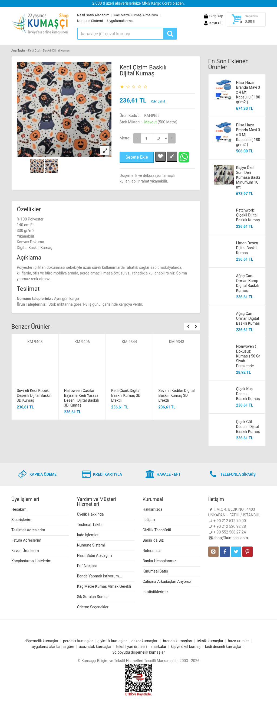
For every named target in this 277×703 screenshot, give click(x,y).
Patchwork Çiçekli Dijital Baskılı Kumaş (248, 215)
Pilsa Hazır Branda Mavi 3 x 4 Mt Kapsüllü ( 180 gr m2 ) (248, 92)
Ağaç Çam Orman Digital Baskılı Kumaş (248, 318)
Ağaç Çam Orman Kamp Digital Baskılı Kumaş (247, 283)
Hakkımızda (152, 509)
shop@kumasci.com (230, 538)
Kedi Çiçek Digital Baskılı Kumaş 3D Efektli (125, 395)
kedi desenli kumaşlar (223, 646)
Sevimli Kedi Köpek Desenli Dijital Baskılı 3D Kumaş (34, 395)
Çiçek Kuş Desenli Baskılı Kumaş (248, 394)
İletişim (149, 519)
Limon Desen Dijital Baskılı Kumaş (247, 248)
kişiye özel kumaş (186, 646)
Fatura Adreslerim (26, 540)
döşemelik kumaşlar (41, 641)
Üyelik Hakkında (90, 514)
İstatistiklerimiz (155, 592)
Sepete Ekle (137, 157)
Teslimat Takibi (90, 524)
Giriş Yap (213, 16)
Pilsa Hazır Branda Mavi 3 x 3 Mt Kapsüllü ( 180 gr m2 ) (248, 135)
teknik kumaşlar (210, 641)
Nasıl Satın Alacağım (93, 15)
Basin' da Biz (153, 540)
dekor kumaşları (145, 641)
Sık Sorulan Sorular (93, 597)
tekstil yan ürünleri (131, 646)
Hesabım (19, 509)
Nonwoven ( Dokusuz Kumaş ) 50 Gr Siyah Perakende (248, 356)
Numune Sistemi (90, 21)
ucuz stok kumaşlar (95, 646)
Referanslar (152, 550)
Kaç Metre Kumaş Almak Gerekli (104, 586)
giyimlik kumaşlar (112, 641)
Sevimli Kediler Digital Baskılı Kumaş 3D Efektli (177, 395)
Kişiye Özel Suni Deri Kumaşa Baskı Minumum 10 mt (248, 177)
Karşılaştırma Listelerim (31, 561)
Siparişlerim (21, 519)
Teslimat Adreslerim (28, 530)
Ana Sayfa (18, 50)
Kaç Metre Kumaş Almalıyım (136, 15)
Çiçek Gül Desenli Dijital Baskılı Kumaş (248, 427)
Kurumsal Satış (155, 571)
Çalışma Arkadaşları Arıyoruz (167, 581)
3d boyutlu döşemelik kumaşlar (138, 652)
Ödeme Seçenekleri (93, 607)
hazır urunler (238, 641)
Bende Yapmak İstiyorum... (99, 576)
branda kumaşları (177, 641)
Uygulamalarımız (120, 21)
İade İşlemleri (88, 535)
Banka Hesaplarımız (159, 561)
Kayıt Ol (212, 23)
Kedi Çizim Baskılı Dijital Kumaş (143, 70)
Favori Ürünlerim (25, 550)
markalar (158, 646)
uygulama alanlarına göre (53, 646)
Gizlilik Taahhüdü (157, 530)
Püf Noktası (87, 566)
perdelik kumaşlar (78, 641)
